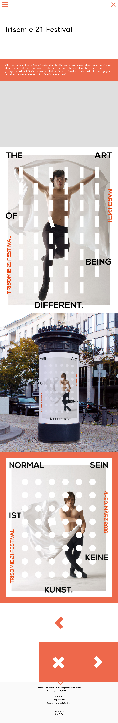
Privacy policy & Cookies (59, 703)
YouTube (59, 714)
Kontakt (59, 696)
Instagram (59, 711)
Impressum (59, 699)
